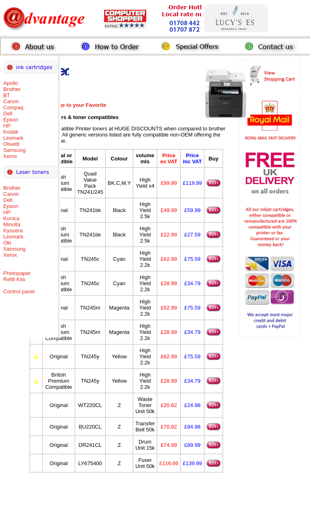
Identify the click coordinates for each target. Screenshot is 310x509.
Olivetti (11, 144)
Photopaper (16, 273)
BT (6, 95)
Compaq (13, 107)
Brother (12, 89)
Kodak (10, 132)
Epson (10, 120)
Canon (11, 101)
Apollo (10, 83)
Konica (11, 218)
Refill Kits (14, 279)
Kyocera (13, 230)
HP (7, 126)
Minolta (11, 224)
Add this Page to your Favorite (68, 105)
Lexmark (13, 138)
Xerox (10, 156)
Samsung (14, 150)
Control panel (19, 291)
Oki (7, 243)
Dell (7, 113)
